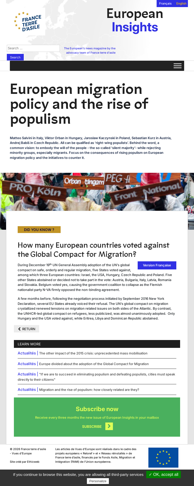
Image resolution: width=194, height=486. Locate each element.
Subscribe (92, 426)
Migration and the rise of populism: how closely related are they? (89, 390)
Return (28, 329)
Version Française (157, 265)
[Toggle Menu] (178, 65)
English (181, 3)
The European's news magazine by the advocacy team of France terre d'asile (89, 50)
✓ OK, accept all (163, 474)
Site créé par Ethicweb (24, 461)
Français (165, 3)
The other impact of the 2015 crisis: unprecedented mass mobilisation (93, 353)
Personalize (98, 481)
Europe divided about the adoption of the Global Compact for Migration (94, 364)
